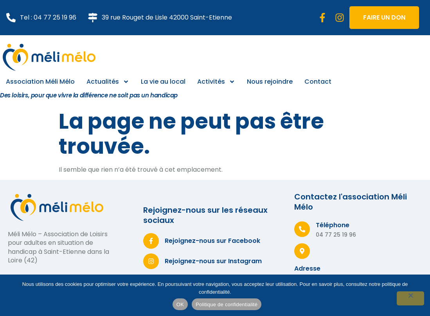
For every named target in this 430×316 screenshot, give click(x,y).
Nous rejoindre (270, 81)
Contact (317, 81)
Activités (216, 82)
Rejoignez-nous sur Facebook (212, 240)
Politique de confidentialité (226, 304)
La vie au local (163, 81)
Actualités (107, 82)
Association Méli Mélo (40, 81)
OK (180, 304)
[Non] (410, 298)
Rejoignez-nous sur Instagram (213, 261)
